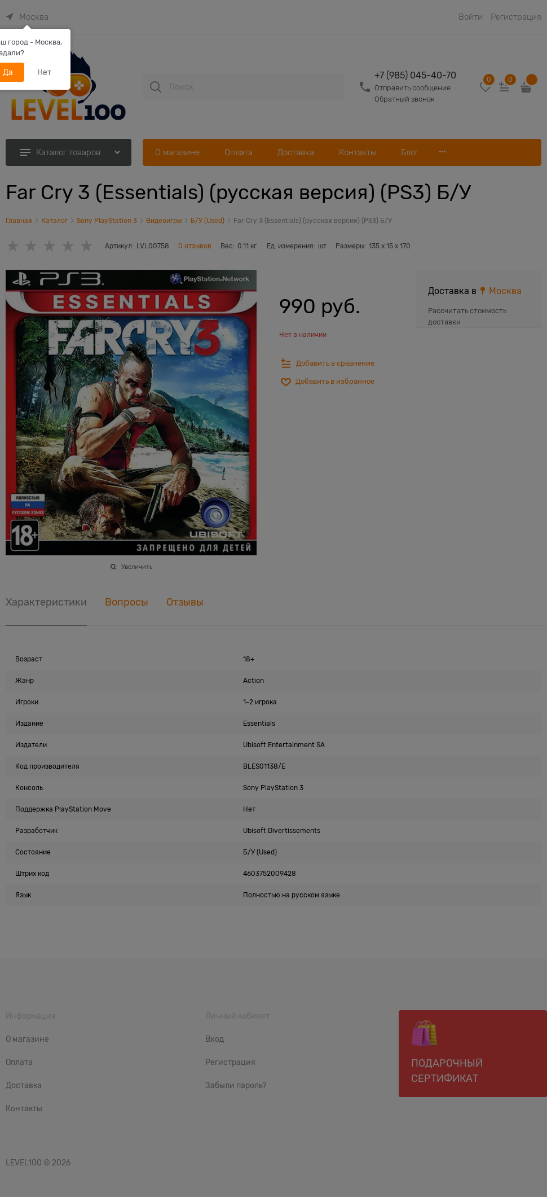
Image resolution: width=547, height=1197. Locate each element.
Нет (44, 72)
